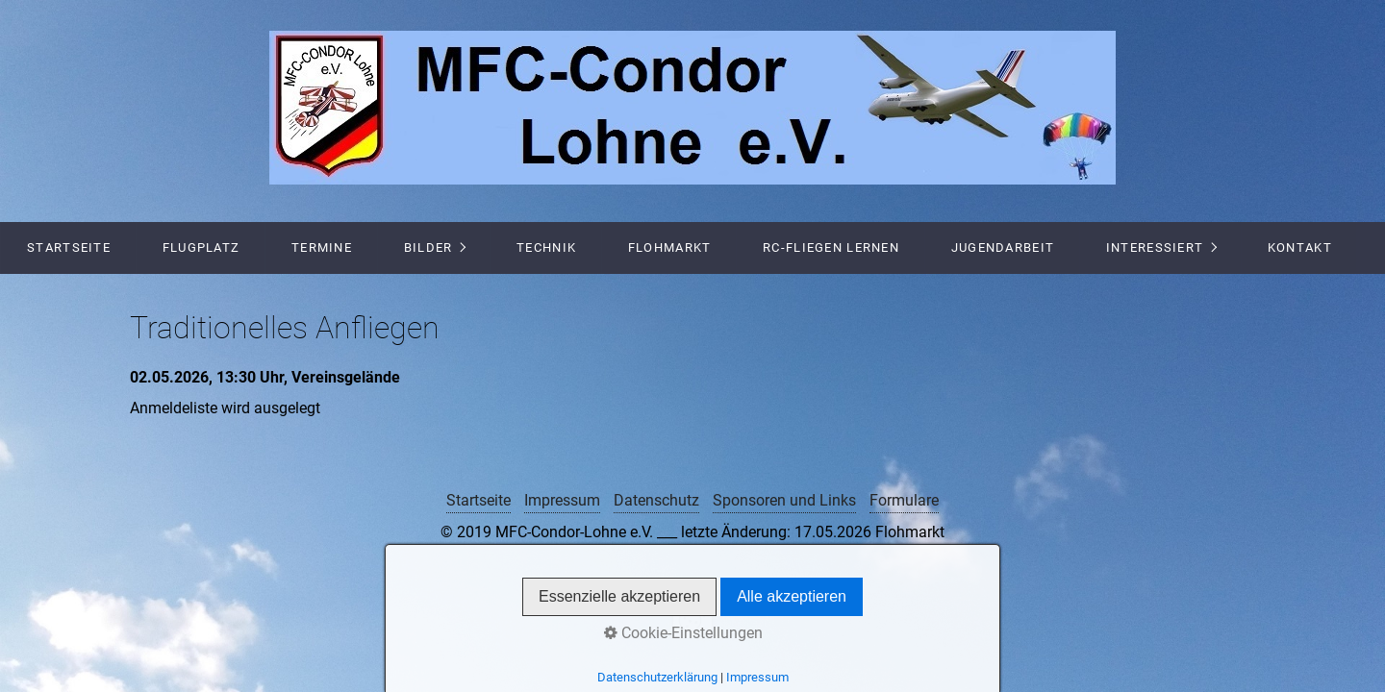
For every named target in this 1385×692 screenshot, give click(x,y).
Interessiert (1154, 247)
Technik (546, 247)
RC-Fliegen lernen (831, 247)
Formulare (904, 500)
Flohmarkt (670, 247)
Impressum (562, 500)
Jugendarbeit (1002, 247)
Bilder (428, 247)
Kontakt (1300, 247)
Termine (321, 247)
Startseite (69, 247)
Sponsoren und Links (784, 500)
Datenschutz (656, 500)
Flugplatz (201, 247)
